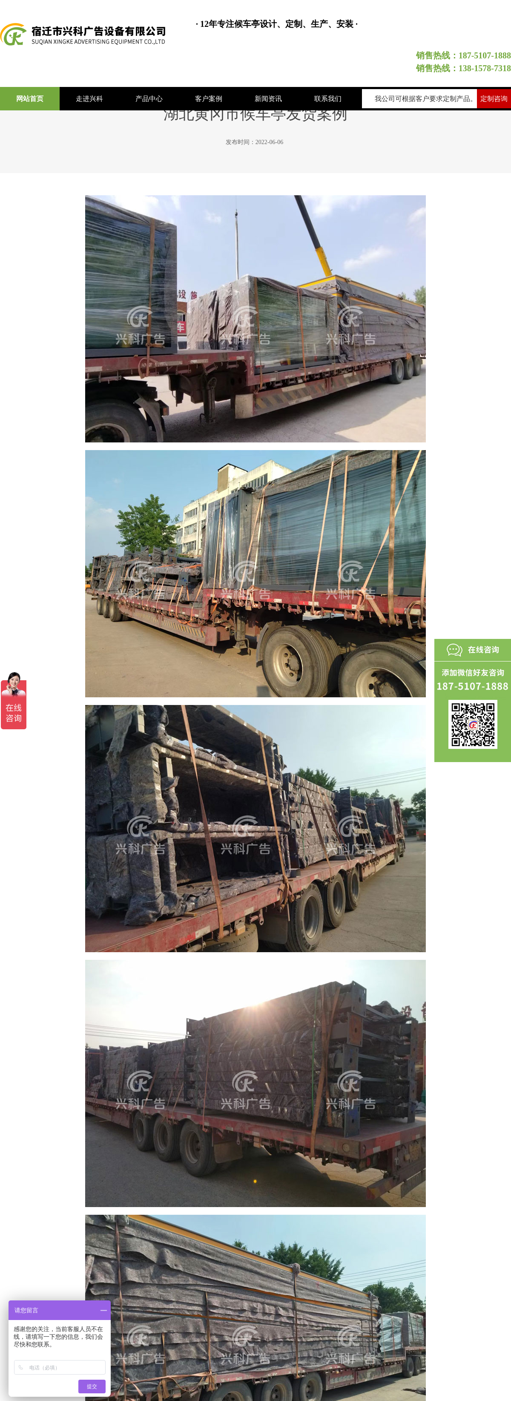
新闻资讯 (268, 98)
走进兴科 (89, 98)
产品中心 (149, 98)
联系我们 (328, 98)
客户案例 (208, 98)
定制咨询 (494, 98)
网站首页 (29, 98)
